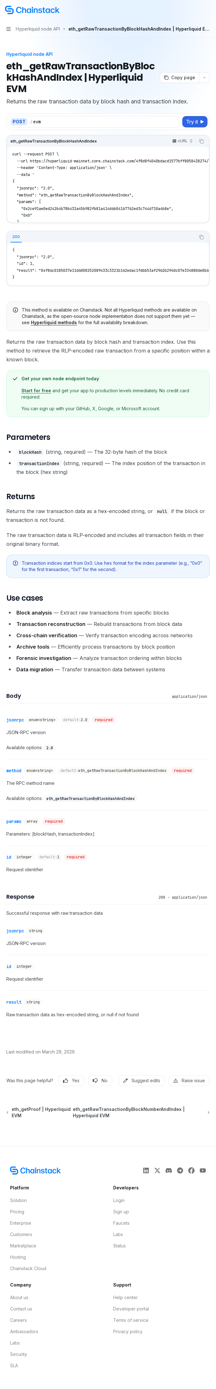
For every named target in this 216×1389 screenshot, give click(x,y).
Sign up (121, 1211)
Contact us (21, 1308)
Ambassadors (24, 1331)
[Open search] (196, 10)
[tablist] (101, 237)
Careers (18, 1320)
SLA (14, 1365)
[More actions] (208, 10)
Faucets (121, 1223)
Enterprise (20, 1223)
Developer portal (131, 1308)
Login (119, 1200)
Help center (125, 1297)
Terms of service (131, 1320)
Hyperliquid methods (54, 322)
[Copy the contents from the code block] (201, 141)
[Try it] (194, 121)
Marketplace (23, 1245)
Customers (21, 1234)
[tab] (16, 237)
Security (18, 1354)
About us (19, 1297)
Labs (118, 1234)
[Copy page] (179, 77)
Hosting (18, 1257)
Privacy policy (128, 1331)
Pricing (17, 1211)
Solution (18, 1200)
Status (119, 1245)
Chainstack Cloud (28, 1268)
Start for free (36, 390)
